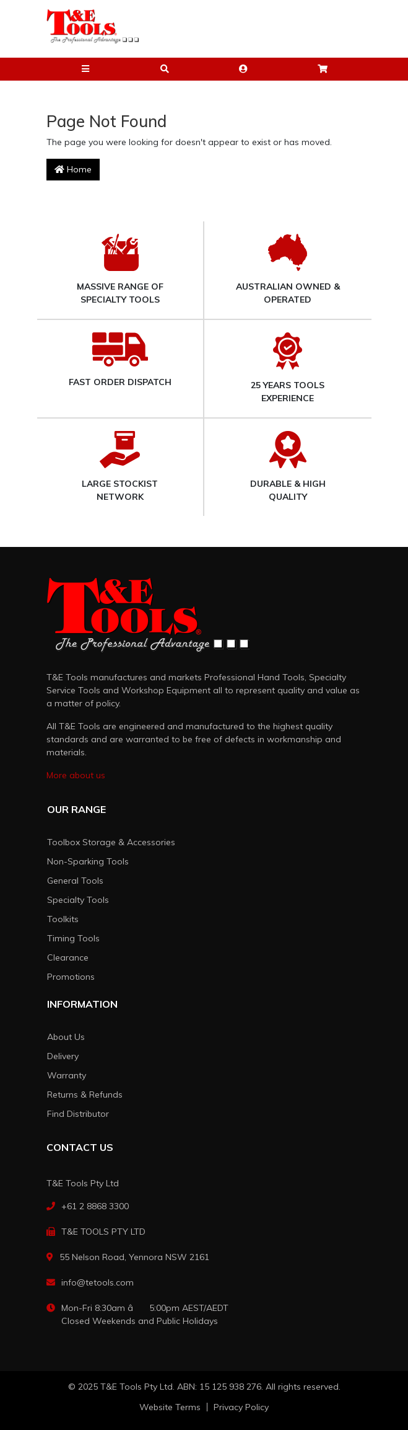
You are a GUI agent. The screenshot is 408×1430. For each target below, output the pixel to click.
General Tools (75, 880)
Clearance (68, 957)
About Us (66, 1036)
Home (73, 169)
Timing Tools (73, 938)
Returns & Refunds (85, 1094)
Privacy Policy (241, 1407)
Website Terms (170, 1407)
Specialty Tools (78, 899)
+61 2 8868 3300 (95, 1206)
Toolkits (63, 919)
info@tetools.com (97, 1282)
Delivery (63, 1056)
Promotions (71, 976)
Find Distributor (78, 1113)
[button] (86, 69)
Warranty (66, 1075)
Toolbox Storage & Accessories (111, 842)
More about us (75, 775)
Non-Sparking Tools (88, 861)
